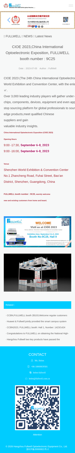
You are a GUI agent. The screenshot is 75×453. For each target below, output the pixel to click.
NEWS (28, 36)
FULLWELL (13, 36)
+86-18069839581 (39, 366)
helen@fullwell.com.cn (39, 378)
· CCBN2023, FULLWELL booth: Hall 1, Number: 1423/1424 (35, 327)
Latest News (43, 36)
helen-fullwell (39, 372)
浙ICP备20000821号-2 (37, 449)
